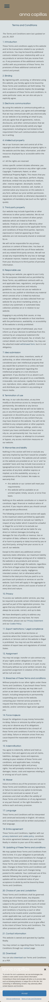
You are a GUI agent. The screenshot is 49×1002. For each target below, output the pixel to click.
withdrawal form (27, 344)
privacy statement (10, 836)
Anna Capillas (33, 14)
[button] (45, 969)
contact (27, 948)
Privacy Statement (35, 620)
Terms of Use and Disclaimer (31, 999)
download (18, 957)
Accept (25, 993)
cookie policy (28, 836)
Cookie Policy (15, 623)
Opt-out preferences (13, 999)
